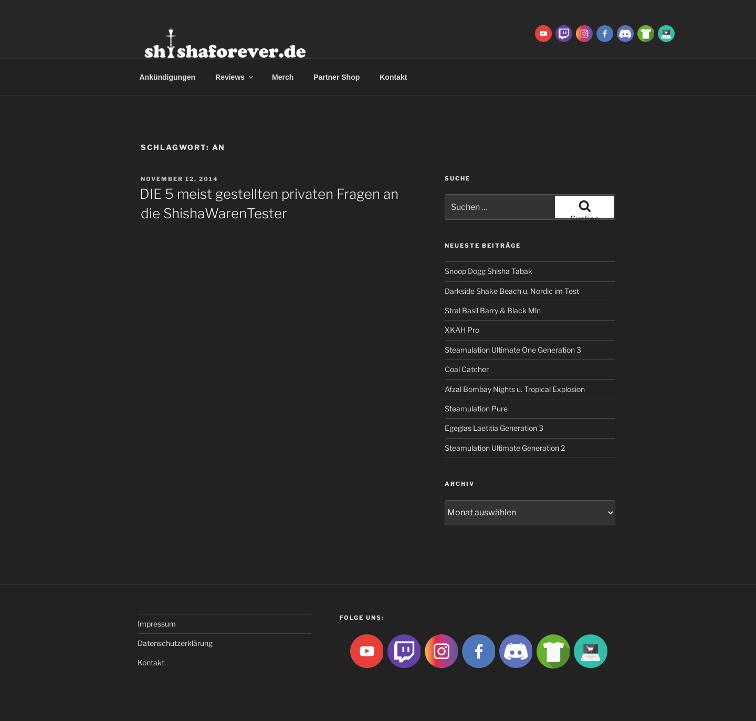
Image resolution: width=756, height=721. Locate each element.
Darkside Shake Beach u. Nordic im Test (512, 291)
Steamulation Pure (476, 408)
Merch (282, 77)
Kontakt (393, 77)
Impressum (157, 623)
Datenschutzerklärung (175, 643)
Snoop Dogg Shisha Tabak (488, 271)
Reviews (235, 77)
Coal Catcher (467, 369)
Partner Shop (336, 77)
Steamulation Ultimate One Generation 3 (513, 349)
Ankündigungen (168, 77)
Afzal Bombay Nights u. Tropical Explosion (515, 389)
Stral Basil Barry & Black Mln (493, 310)
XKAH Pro (462, 329)
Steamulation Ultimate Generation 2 (505, 447)
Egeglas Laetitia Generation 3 (494, 427)
